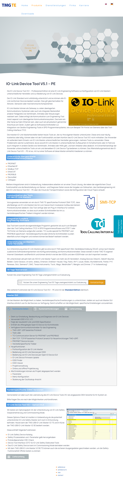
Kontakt (60, 475)
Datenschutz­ (62, 470)
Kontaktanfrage (96, 282)
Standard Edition (72, 290)
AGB (59, 472)
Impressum (61, 467)
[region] (61, 47)
